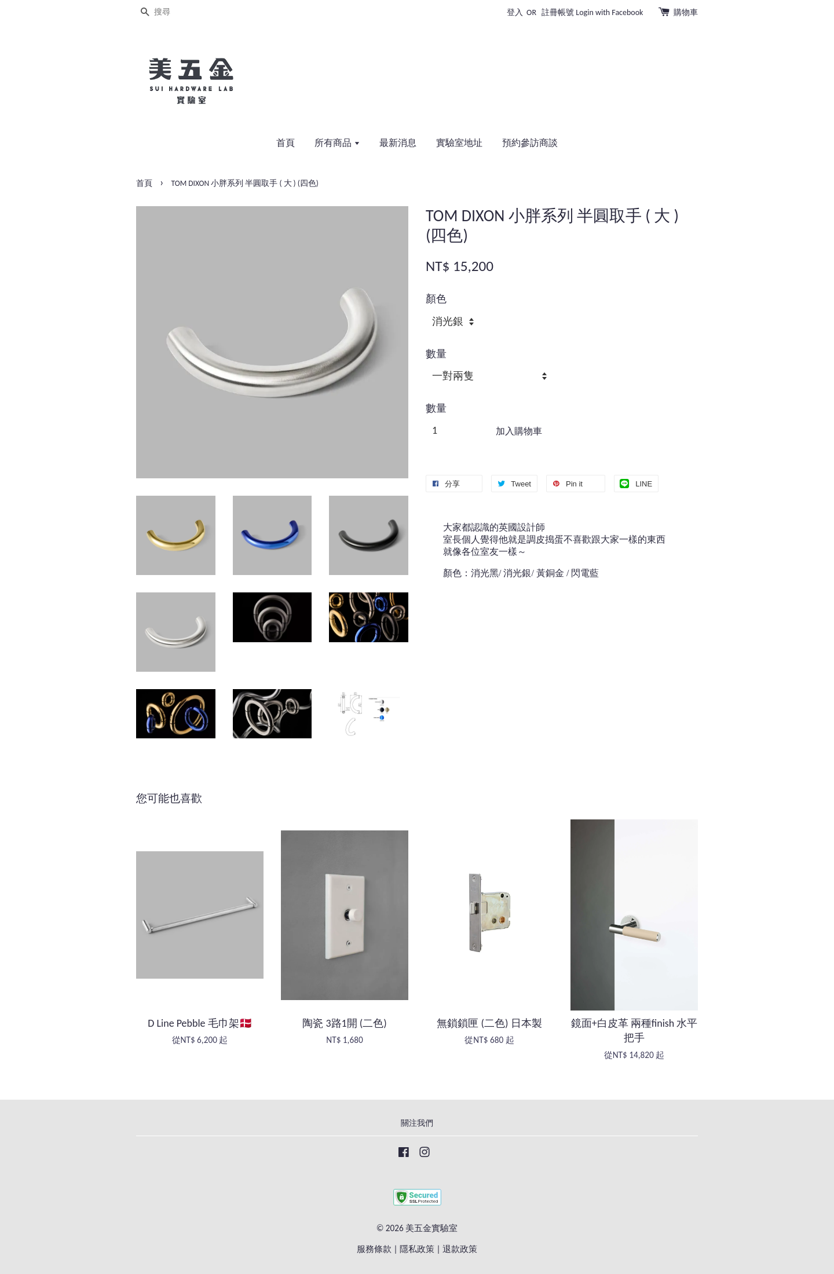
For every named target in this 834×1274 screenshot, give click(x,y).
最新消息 (397, 142)
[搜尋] (171, 12)
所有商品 (337, 142)
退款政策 (459, 1248)
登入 (515, 12)
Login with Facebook (609, 12)
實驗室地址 (459, 142)
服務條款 (374, 1248)
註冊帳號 (558, 12)
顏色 (436, 298)
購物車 (686, 12)
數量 (436, 353)
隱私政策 (417, 1248)
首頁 (285, 142)
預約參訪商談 (530, 142)
